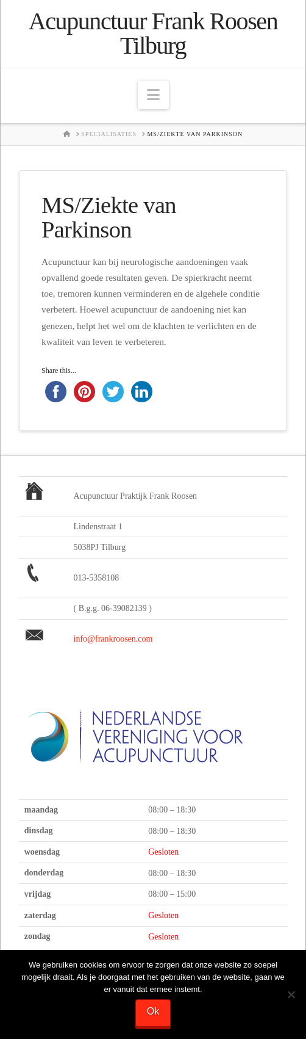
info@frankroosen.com (113, 638)
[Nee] (291, 994)
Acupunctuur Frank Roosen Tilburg (153, 33)
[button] (153, 95)
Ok (153, 1011)
